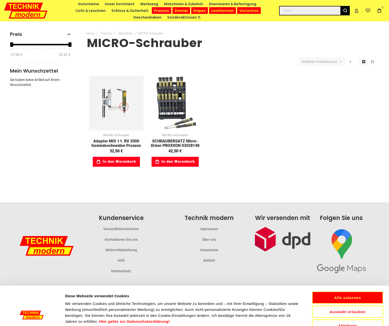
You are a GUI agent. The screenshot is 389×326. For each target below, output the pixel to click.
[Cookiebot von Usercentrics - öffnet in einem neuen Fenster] (32, 316)
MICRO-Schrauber (116, 135)
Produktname (327, 62)
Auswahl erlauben (347, 273)
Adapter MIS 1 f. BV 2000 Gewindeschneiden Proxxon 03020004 (116, 145)
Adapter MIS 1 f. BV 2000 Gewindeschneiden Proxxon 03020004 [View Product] (116, 103)
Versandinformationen (121, 229)
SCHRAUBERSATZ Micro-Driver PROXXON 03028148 (175, 143)
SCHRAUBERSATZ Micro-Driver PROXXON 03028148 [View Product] (175, 103)
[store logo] (26, 10)
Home (90, 33)
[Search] (345, 10)
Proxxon (106, 33)
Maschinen (125, 33)
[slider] (11, 44)
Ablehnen (347, 286)
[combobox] (314, 10)
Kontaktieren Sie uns (121, 240)
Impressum (209, 229)
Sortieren (308, 62)
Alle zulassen (347, 258)
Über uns (209, 240)
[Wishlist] (368, 10)
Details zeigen (263, 316)
